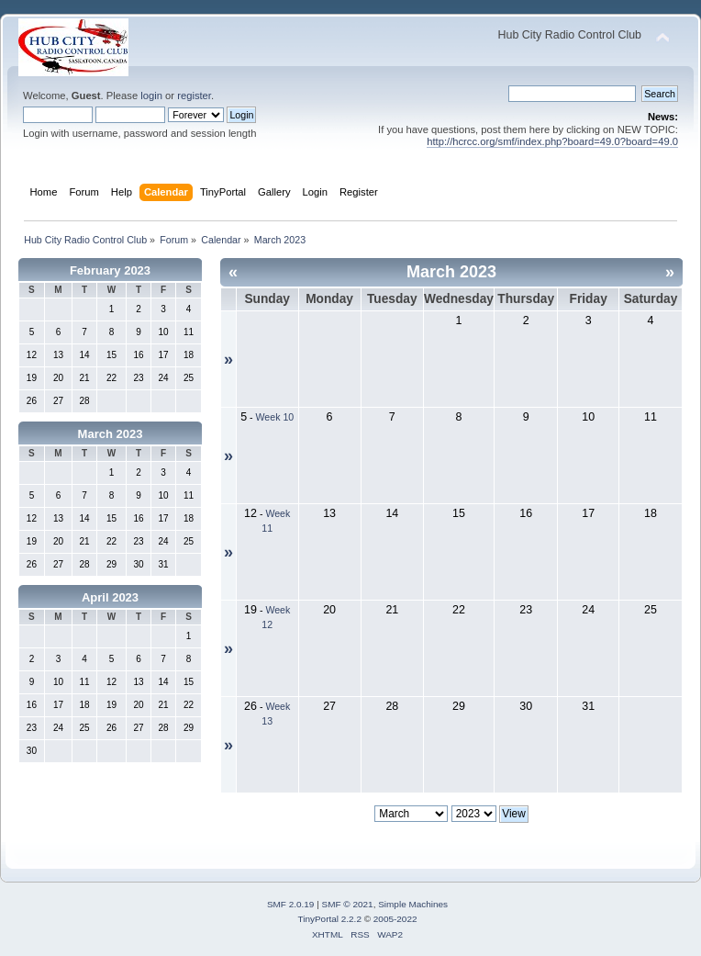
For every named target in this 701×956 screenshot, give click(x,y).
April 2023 (110, 597)
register (194, 95)
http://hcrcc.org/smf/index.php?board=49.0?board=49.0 (552, 141)
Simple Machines (413, 904)
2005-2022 (395, 919)
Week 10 (275, 416)
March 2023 (110, 434)
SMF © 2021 (347, 904)
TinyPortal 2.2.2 (329, 919)
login (151, 95)
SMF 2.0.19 (291, 904)
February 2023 (110, 270)
